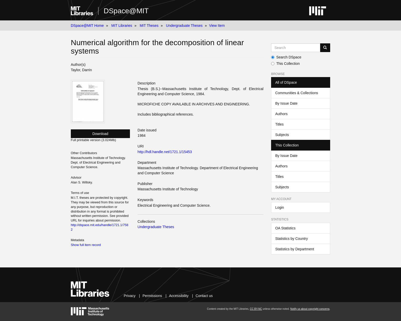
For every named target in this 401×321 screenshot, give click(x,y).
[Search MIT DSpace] (295, 47)
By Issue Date (286, 103)
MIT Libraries (121, 25)
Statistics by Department (294, 249)
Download (100, 134)
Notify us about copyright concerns (309, 308)
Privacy (130, 296)
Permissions (152, 296)
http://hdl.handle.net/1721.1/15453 (165, 152)
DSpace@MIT (126, 11)
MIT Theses (149, 25)
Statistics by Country (291, 239)
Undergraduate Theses (184, 25)
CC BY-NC (256, 308)
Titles (279, 124)
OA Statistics (285, 228)
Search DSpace (286, 57)
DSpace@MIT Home (87, 25)
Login (279, 207)
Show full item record (86, 245)
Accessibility (178, 296)
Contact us (204, 296)
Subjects (282, 135)
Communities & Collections (296, 93)
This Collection (285, 63)
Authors (281, 114)
